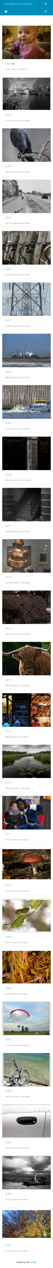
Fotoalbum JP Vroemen (18, 4)
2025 (8, 115)
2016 (8, 577)
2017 (8, 525)
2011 (8, 834)
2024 (8, 166)
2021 (8, 320)
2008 (8, 988)
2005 (8, 1142)
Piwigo (33, 1262)
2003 (8, 1245)
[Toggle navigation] (46, 4)
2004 (8, 1193)
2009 (8, 937)
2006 (8, 1091)
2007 (8, 1039)
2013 (8, 731)
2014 (8, 679)
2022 (8, 269)
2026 (8, 63)
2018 (8, 474)
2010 (8, 885)
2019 (8, 423)
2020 (8, 371)
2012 (8, 782)
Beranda (5, 12)
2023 (8, 217)
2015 (8, 628)
